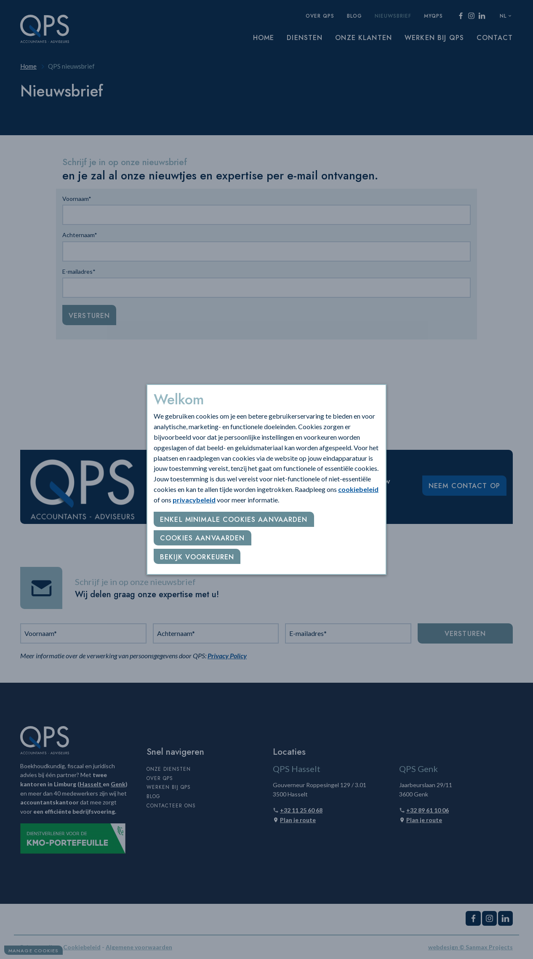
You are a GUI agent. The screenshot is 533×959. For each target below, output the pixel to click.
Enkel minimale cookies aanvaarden (234, 519)
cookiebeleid (358, 489)
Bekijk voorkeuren (197, 557)
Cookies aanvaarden (202, 538)
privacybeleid (194, 500)
